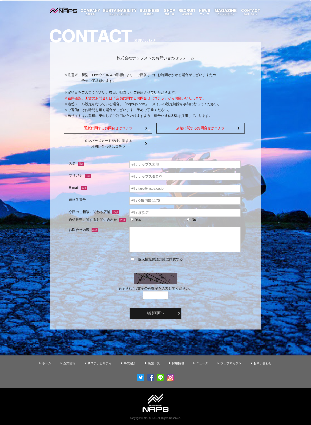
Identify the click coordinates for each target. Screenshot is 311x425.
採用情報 (178, 363)
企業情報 (69, 363)
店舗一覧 (154, 363)
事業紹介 (130, 363)
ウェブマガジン (230, 363)
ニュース (202, 363)
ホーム (46, 363)
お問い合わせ (263, 363)
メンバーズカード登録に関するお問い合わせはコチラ (108, 144)
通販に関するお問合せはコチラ (108, 128)
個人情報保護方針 (152, 259)
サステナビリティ (99, 363)
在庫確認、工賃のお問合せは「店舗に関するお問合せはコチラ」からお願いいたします (135, 98)
